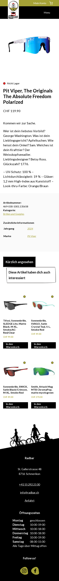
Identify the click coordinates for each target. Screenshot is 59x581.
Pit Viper (31, 236)
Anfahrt (29, 500)
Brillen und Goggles (13, 213)
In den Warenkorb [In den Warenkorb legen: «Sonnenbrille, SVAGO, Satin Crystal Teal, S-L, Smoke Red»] (41, 345)
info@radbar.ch (29, 492)
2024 (30, 228)
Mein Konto (39, 3)
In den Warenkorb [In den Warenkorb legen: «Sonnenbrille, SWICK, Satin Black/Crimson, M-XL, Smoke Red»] (13, 405)
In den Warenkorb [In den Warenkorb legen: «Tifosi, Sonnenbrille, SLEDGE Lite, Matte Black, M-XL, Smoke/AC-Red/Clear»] (13, 345)
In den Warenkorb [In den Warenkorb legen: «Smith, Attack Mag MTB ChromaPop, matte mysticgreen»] (41, 405)
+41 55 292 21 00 (29, 484)
